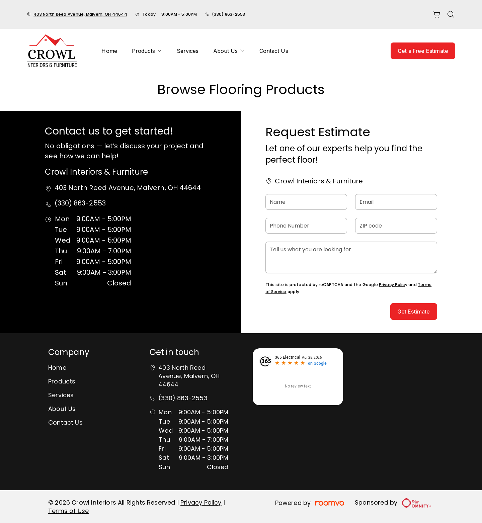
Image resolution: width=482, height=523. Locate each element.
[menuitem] (109, 51)
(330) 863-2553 (228, 14)
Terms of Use (68, 511)
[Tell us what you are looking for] (351, 257)
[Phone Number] (306, 226)
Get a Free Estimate (423, 51)
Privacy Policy (393, 284)
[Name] (306, 202)
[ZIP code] (396, 226)
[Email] (396, 202)
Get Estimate (413, 311)
